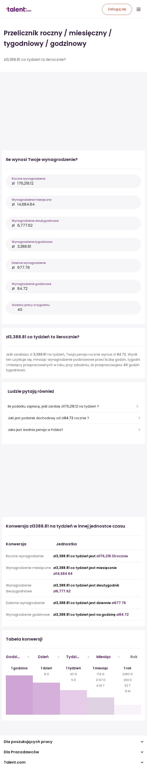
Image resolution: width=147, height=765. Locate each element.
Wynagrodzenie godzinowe (31, 284)
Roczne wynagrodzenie (28, 179)
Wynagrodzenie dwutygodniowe (35, 221)
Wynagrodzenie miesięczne (31, 200)
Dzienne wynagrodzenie (29, 263)
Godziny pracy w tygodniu (31, 305)
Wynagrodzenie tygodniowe (32, 242)
